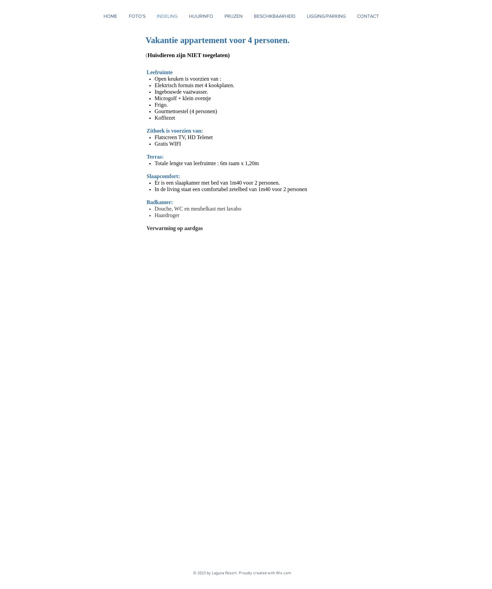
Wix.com (284, 573)
